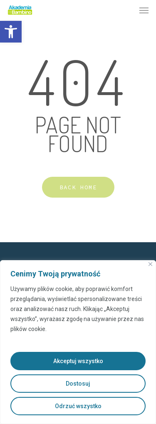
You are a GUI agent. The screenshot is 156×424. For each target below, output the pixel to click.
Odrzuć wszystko (78, 406)
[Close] (150, 264)
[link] (11, 32)
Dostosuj (78, 383)
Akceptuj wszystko (78, 361)
